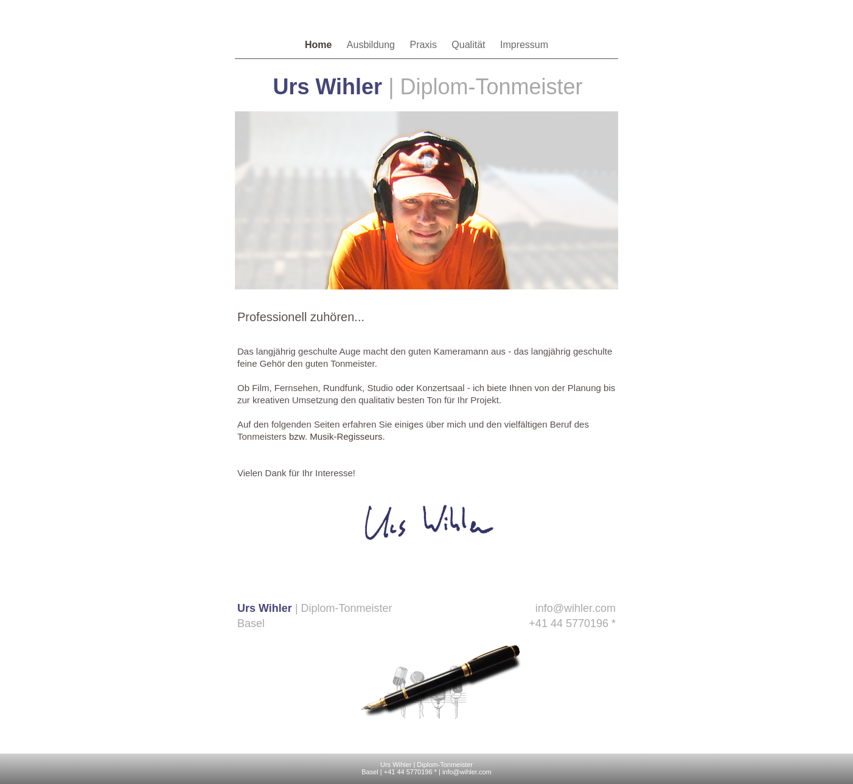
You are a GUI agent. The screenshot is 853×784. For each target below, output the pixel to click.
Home (320, 45)
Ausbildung (372, 45)
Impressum (524, 45)
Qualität (469, 45)
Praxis (424, 45)
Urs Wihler (395, 764)
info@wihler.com (575, 608)
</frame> (426, 691)
